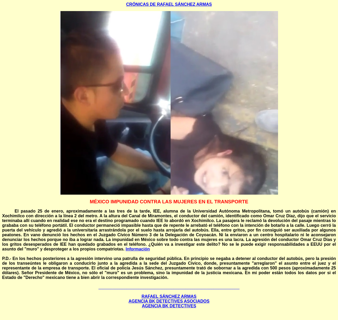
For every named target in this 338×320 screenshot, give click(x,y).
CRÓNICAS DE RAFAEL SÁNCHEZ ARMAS (169, 4)
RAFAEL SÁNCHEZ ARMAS (169, 296)
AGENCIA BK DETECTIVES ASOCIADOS (169, 301)
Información (138, 249)
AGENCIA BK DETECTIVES (169, 306)
